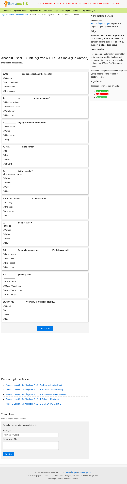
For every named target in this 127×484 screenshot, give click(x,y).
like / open (8, 267)
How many (9, 135)
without (7, 160)
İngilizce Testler (20, 11)
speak (7, 306)
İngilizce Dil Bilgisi (62, 11)
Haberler (76, 11)
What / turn (9, 111)
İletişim (74, 472)
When (6, 131)
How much (9, 127)
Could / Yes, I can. (12, 286)
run (5, 310)
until (6, 216)
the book (8, 207)
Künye (67, 472)
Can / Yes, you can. (12, 290)
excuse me (9, 87)
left (5, 155)
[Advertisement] (45, 36)
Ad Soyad (7, 431)
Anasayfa (7, 11)
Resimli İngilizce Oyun (101, 23)
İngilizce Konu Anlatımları (41, 11)
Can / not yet (9, 295)
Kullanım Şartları (85, 472)
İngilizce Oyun (89, 11)
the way (7, 203)
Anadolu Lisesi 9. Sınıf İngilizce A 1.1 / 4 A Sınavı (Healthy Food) (34, 385)
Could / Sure (9, 282)
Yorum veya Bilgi (10, 439)
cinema (7, 78)
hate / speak (9, 254)
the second (9, 91)
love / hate (8, 259)
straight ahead (10, 82)
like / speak (9, 263)
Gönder (8, 454)
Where (7, 183)
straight (7, 164)
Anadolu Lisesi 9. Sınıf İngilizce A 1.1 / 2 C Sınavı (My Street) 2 (33, 404)
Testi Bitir (45, 328)
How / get (8, 115)
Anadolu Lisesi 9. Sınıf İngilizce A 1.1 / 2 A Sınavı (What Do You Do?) (36, 394)
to (5, 151)
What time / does (11, 107)
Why (6, 140)
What (6, 239)
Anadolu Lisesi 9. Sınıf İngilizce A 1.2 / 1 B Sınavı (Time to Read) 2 (35, 390)
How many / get (11, 102)
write (6, 315)
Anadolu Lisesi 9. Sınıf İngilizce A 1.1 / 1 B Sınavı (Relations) (32, 399)
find (5, 319)
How (6, 191)
